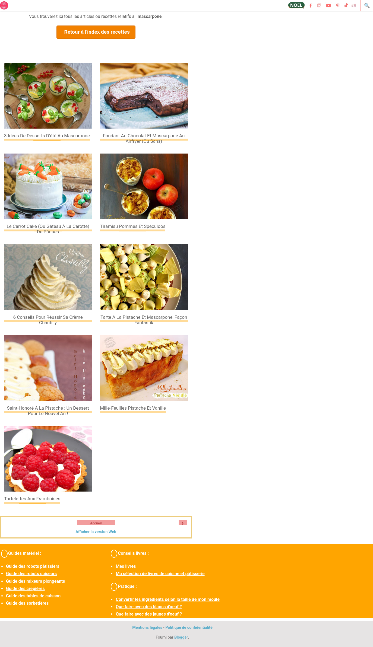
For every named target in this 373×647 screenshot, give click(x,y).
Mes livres (126, 566)
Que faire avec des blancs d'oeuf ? (149, 606)
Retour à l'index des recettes (96, 32)
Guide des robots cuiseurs (31, 573)
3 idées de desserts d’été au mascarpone (47, 135)
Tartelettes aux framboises (32, 498)
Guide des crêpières (25, 588)
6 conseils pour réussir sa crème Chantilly (48, 319)
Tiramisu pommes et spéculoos (132, 226)
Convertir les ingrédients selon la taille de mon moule (167, 599)
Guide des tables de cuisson (33, 595)
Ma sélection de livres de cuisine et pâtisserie (160, 573)
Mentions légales (147, 627)
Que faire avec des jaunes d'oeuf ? (149, 614)
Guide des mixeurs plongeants (35, 581)
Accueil (96, 523)
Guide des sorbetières (27, 603)
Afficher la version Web (95, 532)
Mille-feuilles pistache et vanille (133, 408)
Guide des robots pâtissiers (32, 566)
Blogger (181, 637)
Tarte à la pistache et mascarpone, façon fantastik (143, 319)
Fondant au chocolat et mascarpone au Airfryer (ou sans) (144, 138)
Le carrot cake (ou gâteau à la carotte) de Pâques (48, 229)
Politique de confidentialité (189, 627)
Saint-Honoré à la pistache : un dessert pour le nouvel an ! (48, 410)
